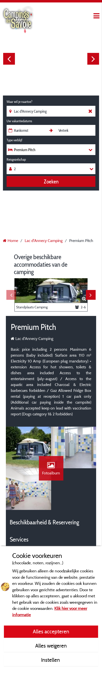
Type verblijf (14, 140)
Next (93, 59)
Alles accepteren (51, 631)
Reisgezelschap (16, 159)
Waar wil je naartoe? (19, 101)
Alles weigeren (51, 645)
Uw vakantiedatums (19, 121)
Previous (9, 59)
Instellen (51, 660)
